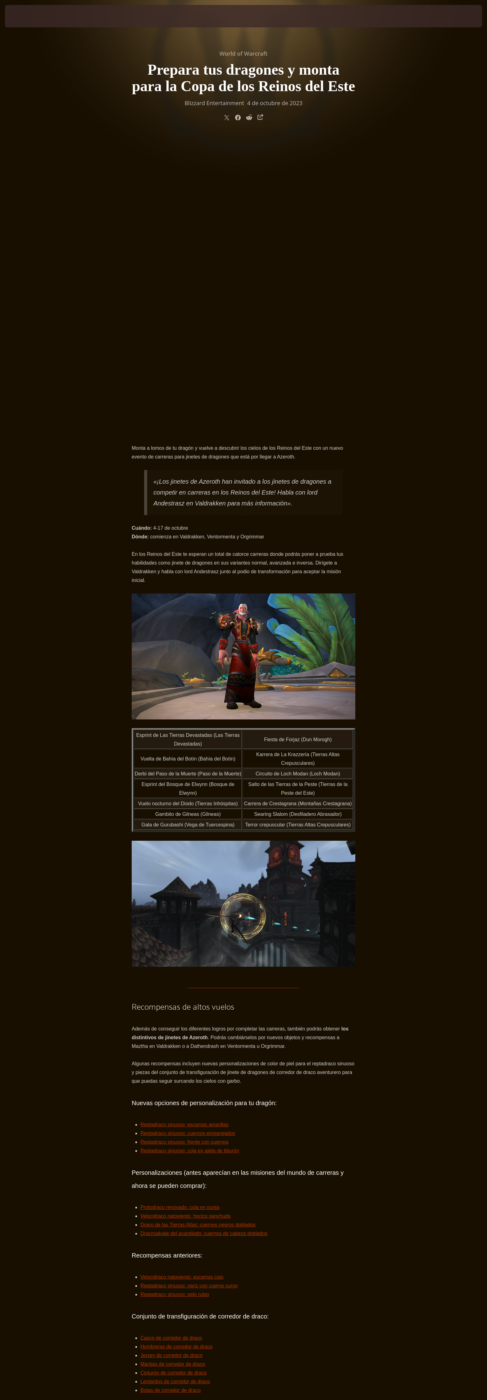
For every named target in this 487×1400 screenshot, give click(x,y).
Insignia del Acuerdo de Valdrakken (179, 1140)
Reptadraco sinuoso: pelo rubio (174, 1001)
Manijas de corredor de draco (172, 1071)
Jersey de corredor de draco (171, 1062)
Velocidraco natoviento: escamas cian (182, 984)
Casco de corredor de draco (171, 1045)
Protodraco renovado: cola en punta (179, 914)
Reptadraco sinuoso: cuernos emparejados (187, 840)
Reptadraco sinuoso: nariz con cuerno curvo (189, 992)
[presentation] (28, 16)
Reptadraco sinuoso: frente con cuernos (184, 849)
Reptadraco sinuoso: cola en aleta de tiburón (189, 857)
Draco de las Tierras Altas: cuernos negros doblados (198, 931)
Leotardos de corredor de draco (175, 1088)
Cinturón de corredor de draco (173, 1079)
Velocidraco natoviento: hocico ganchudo (185, 923)
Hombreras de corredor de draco (176, 1053)
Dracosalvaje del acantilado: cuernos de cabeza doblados (203, 940)
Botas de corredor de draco (170, 1097)
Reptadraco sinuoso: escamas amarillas (184, 831)
